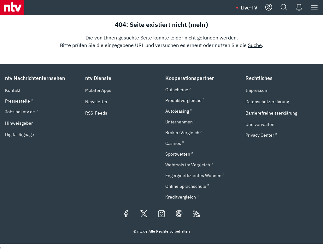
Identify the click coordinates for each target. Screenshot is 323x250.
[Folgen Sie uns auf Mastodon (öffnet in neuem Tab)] (179, 214)
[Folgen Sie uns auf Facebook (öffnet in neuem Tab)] (126, 214)
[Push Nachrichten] (299, 7)
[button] (41, 78)
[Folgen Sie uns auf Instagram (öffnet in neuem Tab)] (161, 214)
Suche (255, 45)
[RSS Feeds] (197, 214)
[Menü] (314, 7)
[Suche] (284, 7)
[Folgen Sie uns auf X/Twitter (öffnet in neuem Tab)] (144, 214)
